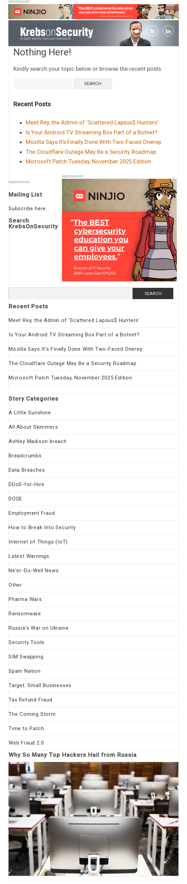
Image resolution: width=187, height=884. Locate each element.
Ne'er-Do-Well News (34, 570)
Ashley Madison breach (38, 441)
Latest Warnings (29, 556)
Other (15, 585)
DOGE (15, 499)
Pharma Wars (25, 599)
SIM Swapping (26, 657)
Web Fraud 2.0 (26, 743)
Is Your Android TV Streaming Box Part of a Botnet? (91, 132)
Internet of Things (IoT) (38, 542)
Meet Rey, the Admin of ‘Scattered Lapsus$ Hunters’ (92, 122)
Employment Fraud (32, 513)
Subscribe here (27, 208)
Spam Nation (25, 671)
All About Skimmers (33, 427)
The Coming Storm (32, 714)
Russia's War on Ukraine (38, 628)
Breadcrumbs (25, 456)
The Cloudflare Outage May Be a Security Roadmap (91, 151)
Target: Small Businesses (40, 685)
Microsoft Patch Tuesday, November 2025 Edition (88, 161)
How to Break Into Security (42, 527)
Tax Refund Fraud (30, 700)
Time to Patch (26, 728)
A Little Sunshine (30, 413)
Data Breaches (27, 470)
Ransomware (25, 614)
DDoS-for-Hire (26, 484)
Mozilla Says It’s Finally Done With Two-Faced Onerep (93, 141)
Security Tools (27, 642)
